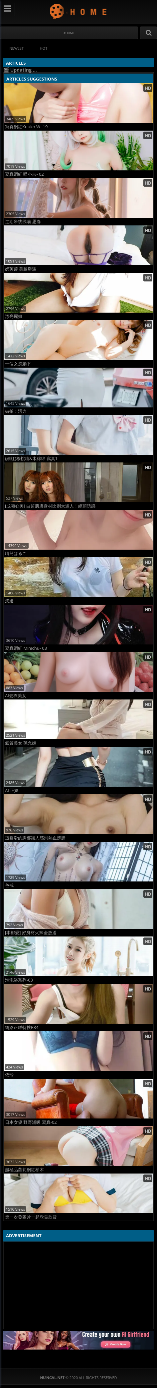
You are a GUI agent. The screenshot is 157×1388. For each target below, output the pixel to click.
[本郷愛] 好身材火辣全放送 (31, 932)
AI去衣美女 (15, 695)
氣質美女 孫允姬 (20, 743)
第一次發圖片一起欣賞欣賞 (31, 1217)
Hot (44, 48)
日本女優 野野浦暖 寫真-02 (31, 1122)
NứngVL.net (78, 11)
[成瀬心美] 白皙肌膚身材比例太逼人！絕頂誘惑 (50, 506)
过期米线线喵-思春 (23, 221)
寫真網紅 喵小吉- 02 (24, 174)
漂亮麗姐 (13, 316)
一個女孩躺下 (18, 364)
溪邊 (9, 601)
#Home (69, 33)
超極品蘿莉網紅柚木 (24, 1170)
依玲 (9, 1075)
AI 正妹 (12, 790)
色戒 (9, 885)
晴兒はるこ (16, 553)
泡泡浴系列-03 (19, 980)
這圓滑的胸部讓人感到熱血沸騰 (35, 838)
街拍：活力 (16, 411)
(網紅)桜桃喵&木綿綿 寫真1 (31, 458)
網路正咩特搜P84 (22, 1027)
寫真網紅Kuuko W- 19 (26, 127)
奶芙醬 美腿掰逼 (20, 269)
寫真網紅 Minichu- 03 (26, 648)
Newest (16, 48)
